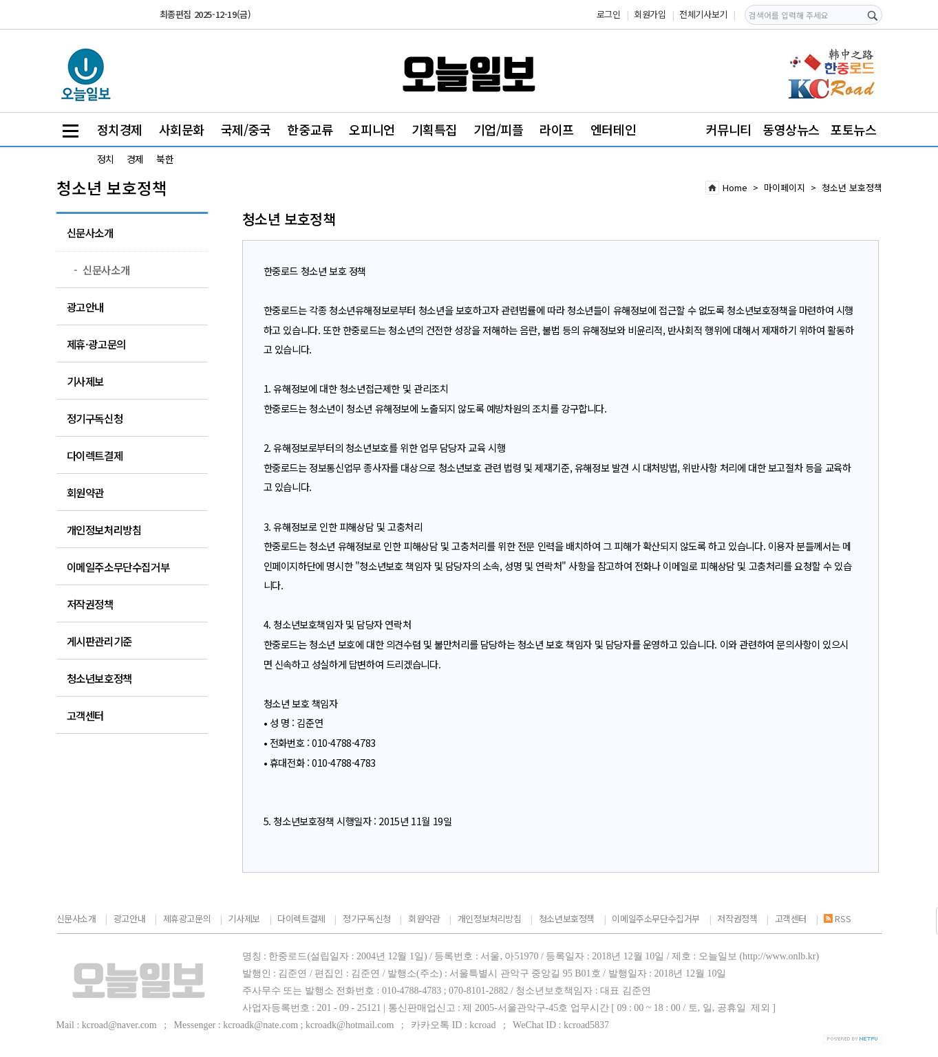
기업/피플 (498, 129)
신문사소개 (90, 232)
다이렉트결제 (95, 455)
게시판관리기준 (99, 641)
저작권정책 (90, 603)
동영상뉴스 (791, 129)
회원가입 (649, 14)
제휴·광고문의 (96, 343)
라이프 (557, 129)
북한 (164, 159)
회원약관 (85, 492)
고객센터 (85, 715)
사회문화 (181, 129)
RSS (837, 918)
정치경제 (119, 129)
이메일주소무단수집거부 (118, 566)
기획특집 (434, 129)
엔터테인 (613, 129)
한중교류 (309, 129)
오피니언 (371, 129)
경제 (135, 159)
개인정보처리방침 (104, 529)
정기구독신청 (95, 418)
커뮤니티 (729, 129)
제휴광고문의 (187, 918)
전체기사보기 (703, 14)
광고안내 (85, 306)
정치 (105, 159)
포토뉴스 (853, 129)
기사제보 (85, 381)
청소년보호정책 (99, 678)
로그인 (609, 14)
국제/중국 (246, 129)
